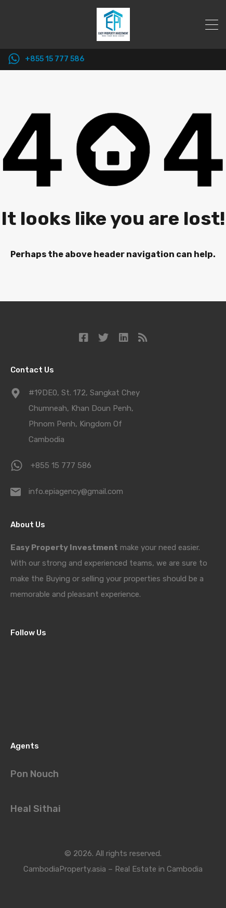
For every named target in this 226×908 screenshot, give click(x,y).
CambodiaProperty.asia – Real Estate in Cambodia (113, 869)
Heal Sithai (35, 808)
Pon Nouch (34, 774)
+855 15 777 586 (54, 59)
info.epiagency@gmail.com (76, 491)
